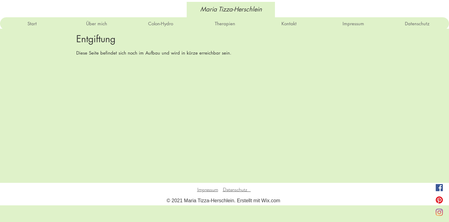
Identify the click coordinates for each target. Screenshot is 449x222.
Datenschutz (237, 189)
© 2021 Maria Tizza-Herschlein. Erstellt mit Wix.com (223, 200)
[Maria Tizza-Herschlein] (231, 9)
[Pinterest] (439, 200)
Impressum (207, 189)
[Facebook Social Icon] (439, 187)
